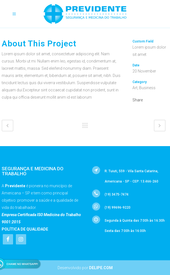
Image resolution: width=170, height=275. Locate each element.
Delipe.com (101, 268)
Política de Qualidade (25, 229)
